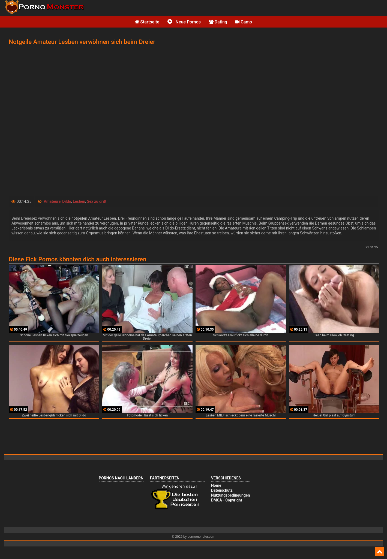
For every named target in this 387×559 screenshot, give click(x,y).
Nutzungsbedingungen (230, 495)
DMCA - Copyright (226, 500)
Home (216, 485)
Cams (243, 22)
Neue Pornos (184, 22)
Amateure (52, 201)
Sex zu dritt (96, 201)
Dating (218, 22)
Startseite (147, 22)
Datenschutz (222, 490)
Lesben (79, 201)
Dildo (66, 201)
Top (379, 551)
